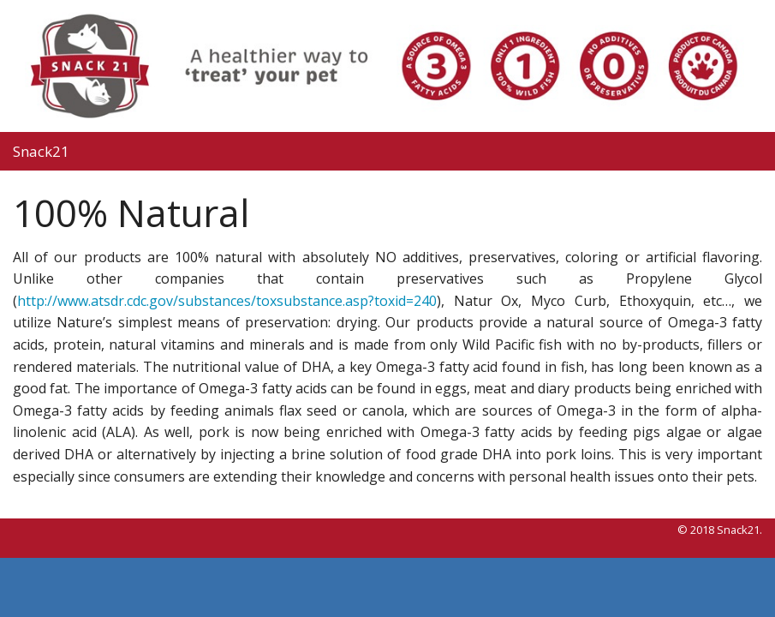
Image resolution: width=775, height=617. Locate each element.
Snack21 (41, 151)
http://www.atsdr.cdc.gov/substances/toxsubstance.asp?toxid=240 (227, 300)
